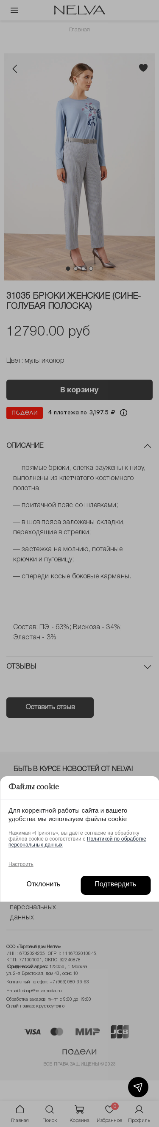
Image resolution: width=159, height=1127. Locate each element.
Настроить (20, 864)
